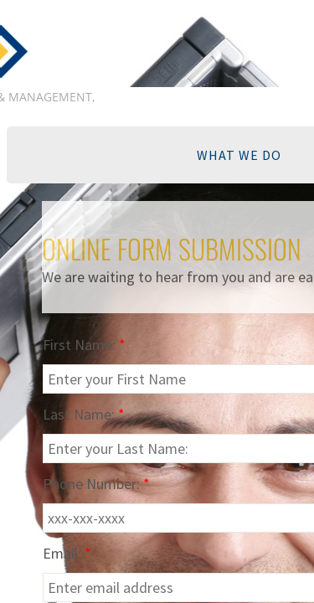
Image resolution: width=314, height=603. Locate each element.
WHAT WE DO (239, 155)
